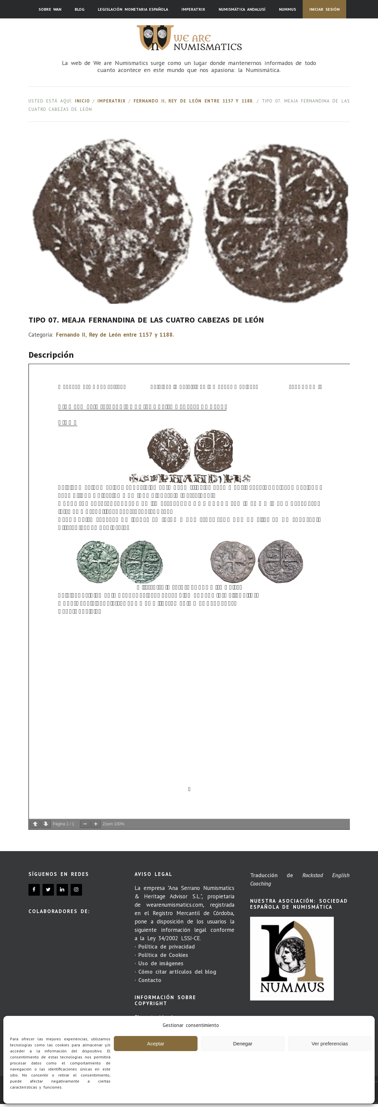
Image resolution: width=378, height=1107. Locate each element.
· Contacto (148, 980)
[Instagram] (76, 890)
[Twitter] (48, 890)
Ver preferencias (329, 1043)
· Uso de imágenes (159, 963)
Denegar (242, 1043)
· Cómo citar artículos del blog (175, 971)
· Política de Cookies (161, 955)
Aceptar (155, 1043)
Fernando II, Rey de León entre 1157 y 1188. (194, 101)
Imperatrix (111, 101)
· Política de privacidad (165, 946)
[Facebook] (34, 890)
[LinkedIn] (62, 890)
